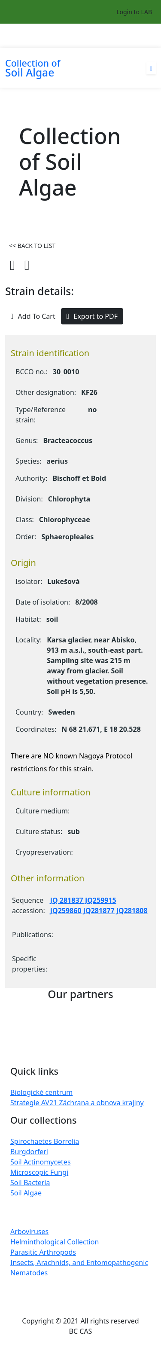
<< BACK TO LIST (32, 245)
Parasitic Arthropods (43, 1252)
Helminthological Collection (54, 1242)
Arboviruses (29, 1231)
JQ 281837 (66, 900)
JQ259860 (66, 910)
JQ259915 (99, 900)
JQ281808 (131, 910)
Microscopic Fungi (39, 1172)
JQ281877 (98, 910)
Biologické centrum (41, 1092)
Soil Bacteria (30, 1182)
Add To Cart (33, 316)
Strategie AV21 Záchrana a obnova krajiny (77, 1102)
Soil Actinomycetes (40, 1162)
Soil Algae (26, 1193)
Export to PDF (92, 316)
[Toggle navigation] (150, 36)
